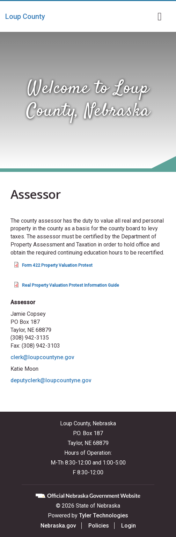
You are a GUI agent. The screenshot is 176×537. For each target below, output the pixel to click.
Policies (98, 525)
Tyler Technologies (103, 515)
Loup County (25, 16)
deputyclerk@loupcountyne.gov (50, 380)
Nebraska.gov (58, 525)
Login (128, 525)
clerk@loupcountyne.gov (42, 357)
